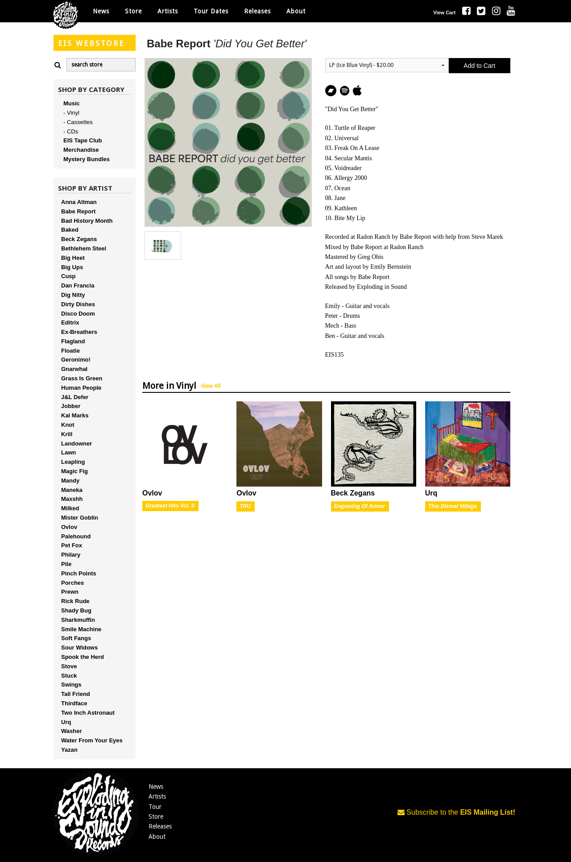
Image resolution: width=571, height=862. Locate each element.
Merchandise (81, 149)
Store (156, 816)
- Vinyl (71, 112)
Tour (155, 806)
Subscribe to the (456, 812)
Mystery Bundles (86, 159)
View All (210, 386)
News (101, 11)
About (296, 11)
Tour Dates (211, 11)
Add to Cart (479, 65)
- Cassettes (78, 122)
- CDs (70, 131)
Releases (257, 11)
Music (71, 103)
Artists (157, 796)
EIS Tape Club (82, 140)
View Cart (444, 12)
